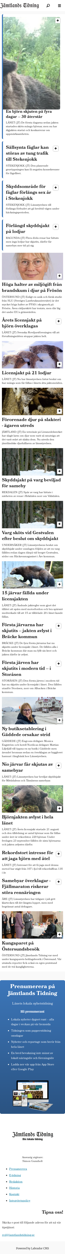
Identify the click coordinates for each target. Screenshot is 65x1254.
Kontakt (14, 1194)
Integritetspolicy (19, 1201)
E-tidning (15, 1175)
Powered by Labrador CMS (32, 1248)
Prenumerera (18, 1169)
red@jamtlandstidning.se (18, 1235)
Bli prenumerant (32, 1011)
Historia (14, 1188)
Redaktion (16, 1182)
